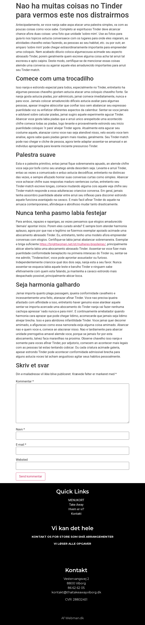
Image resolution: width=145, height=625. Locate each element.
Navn (20, 429)
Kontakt (76, 513)
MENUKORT (76, 500)
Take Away (76, 504)
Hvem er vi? (76, 509)
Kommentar (25, 381)
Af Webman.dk (72, 618)
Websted (22, 459)
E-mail (21, 444)
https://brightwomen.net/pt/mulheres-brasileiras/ (73, 244)
